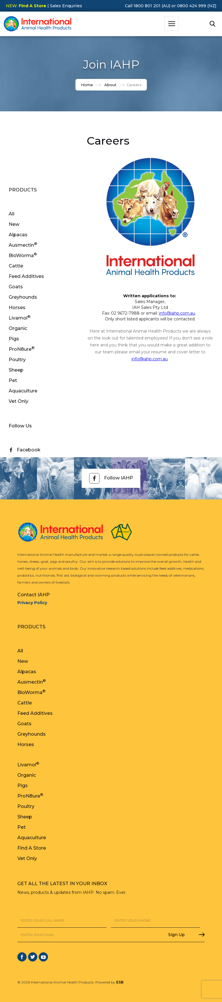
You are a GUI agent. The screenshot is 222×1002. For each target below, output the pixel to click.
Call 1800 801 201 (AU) (147, 5)
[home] (37, 24)
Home (87, 84)
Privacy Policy (32, 602)
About (110, 84)
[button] (171, 23)
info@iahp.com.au (177, 313)
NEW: (26, 5)
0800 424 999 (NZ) (196, 5)
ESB (119, 982)
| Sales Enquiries (64, 5)
